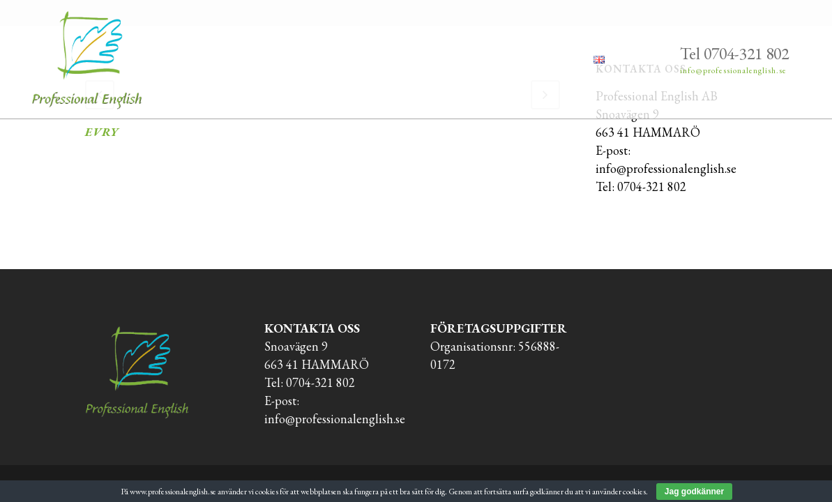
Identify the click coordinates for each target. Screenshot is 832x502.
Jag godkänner (694, 491)
